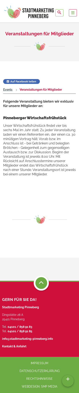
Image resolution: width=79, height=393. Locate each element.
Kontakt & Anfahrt (14, 346)
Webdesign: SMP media (39, 386)
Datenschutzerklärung (40, 371)
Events (7, 89)
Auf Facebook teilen (21, 81)
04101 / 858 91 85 (20, 331)
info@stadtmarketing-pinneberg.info (27, 338)
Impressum (39, 363)
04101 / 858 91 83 (20, 326)
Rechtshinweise (39, 378)
